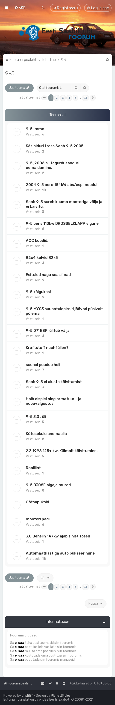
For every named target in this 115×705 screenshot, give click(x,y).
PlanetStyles (61, 696)
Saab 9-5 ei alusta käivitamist (54, 381)
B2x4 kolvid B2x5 (42, 257)
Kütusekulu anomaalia (46, 433)
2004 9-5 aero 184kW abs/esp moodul (61, 184)
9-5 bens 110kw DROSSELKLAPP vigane (62, 223)
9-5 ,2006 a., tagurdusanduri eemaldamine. (52, 165)
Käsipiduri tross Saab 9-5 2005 (54, 146)
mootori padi (38, 519)
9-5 (10, 73)
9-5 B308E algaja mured (48, 485)
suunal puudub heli (43, 364)
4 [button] (69, 97)
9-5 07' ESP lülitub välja (48, 330)
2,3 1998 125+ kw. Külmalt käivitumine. (61, 450)
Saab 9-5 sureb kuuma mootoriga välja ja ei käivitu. (64, 204)
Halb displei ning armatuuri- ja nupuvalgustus (53, 401)
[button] (44, 98)
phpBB (26, 696)
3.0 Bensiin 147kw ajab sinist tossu (58, 536)
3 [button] (63, 97)
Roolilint (33, 467)
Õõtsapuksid (37, 502)
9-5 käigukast (39, 291)
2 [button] (57, 97)
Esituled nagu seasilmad (48, 274)
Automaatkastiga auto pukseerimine (60, 553)
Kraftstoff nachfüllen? (47, 347)
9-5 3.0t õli (36, 416)
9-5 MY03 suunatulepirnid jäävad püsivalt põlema (64, 311)
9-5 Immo (35, 128)
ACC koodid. (37, 240)
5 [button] (75, 97)
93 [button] (85, 97)
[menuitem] (20, 7)
